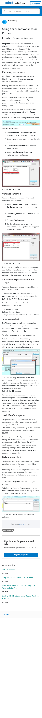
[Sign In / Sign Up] (21, 555)
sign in (21, 524)
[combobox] (21, 11)
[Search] (21, 11)
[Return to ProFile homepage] (15, 3)
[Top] (6, 614)
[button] (3, 3)
